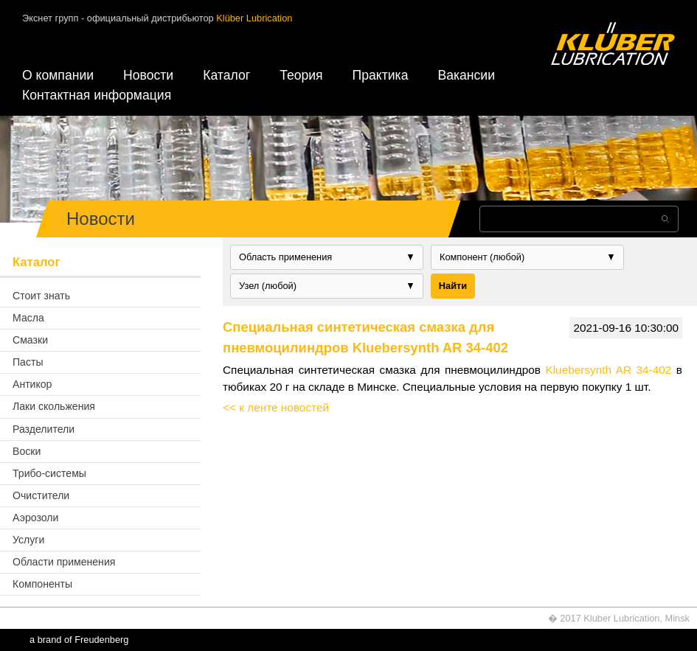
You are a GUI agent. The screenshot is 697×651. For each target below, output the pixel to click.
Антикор (32, 384)
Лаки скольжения (54, 406)
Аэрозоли (35, 517)
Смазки (30, 340)
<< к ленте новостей (276, 407)
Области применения (64, 562)
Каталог (226, 75)
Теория (301, 75)
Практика (381, 75)
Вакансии (466, 75)
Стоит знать (41, 296)
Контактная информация (96, 95)
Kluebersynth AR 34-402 (608, 369)
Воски (27, 451)
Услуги (28, 540)
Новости (148, 75)
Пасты (28, 362)
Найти (453, 285)
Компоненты (42, 584)
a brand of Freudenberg (79, 639)
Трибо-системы (49, 473)
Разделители (43, 429)
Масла (28, 318)
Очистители (41, 495)
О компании (58, 75)
